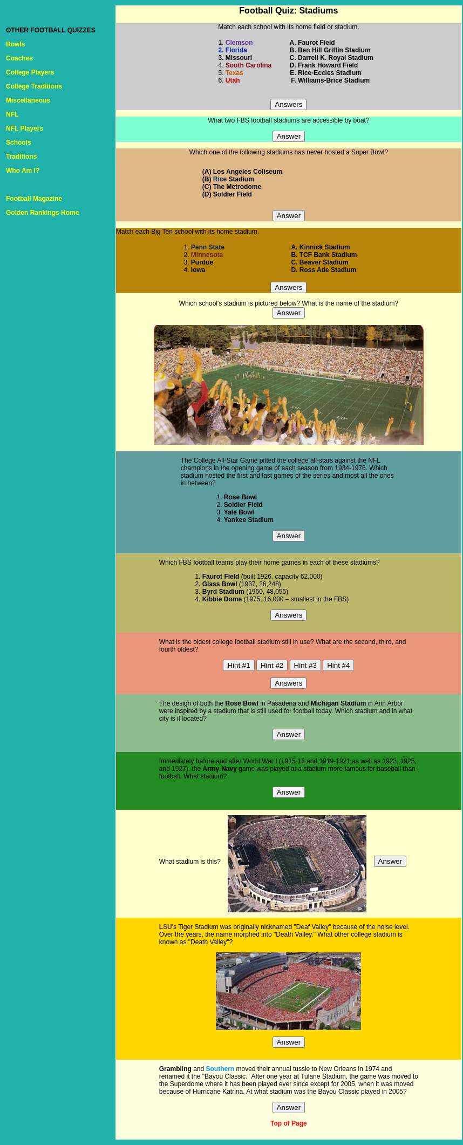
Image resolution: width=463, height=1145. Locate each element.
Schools (18, 142)
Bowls (15, 44)
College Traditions (34, 86)
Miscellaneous (28, 100)
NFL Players (24, 128)
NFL (12, 114)
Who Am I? (22, 170)
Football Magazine (34, 198)
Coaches (19, 58)
